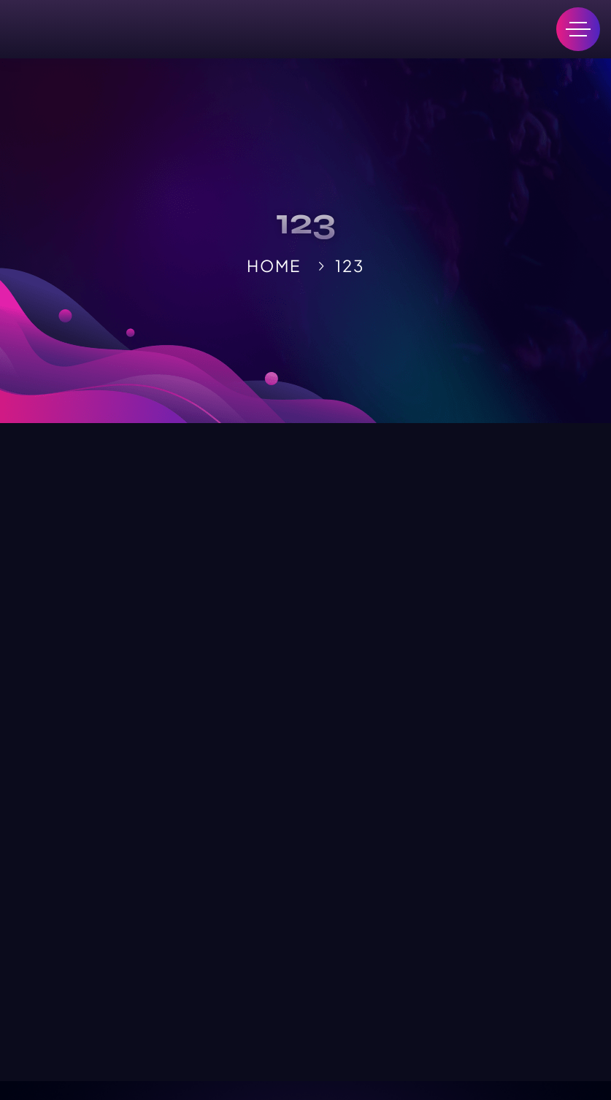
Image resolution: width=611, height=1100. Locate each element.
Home (273, 265)
